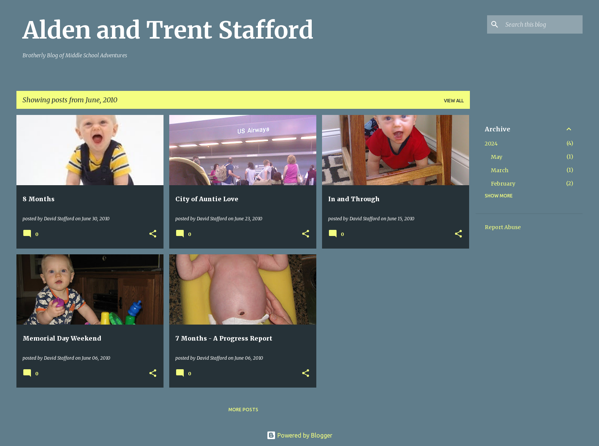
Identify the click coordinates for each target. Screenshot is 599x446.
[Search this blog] (542, 24)
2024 (491, 143)
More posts (243, 409)
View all (454, 100)
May (496, 157)
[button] (152, 234)
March (499, 170)
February (503, 183)
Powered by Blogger (299, 435)
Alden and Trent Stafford (168, 30)
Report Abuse (503, 227)
